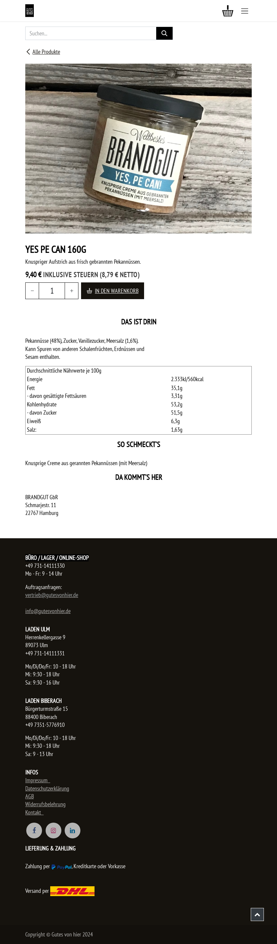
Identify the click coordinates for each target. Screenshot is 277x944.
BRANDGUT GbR (41, 497)
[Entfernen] (32, 290)
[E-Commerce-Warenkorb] (228, 11)
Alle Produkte (42, 51)
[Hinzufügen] (71, 290)
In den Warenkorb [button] (112, 291)
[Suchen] (164, 33)
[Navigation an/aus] (245, 10)
